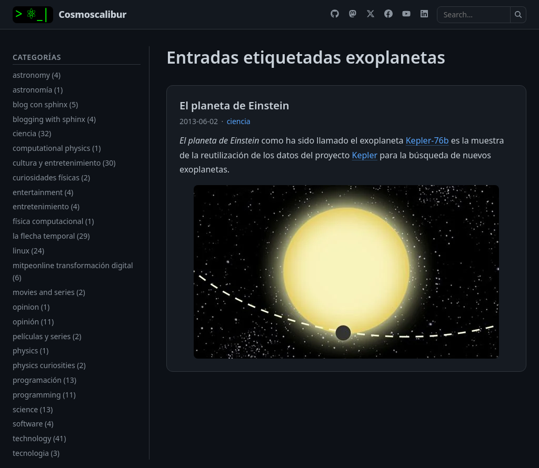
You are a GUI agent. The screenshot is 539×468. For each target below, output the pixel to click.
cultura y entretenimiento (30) (64, 163)
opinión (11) (33, 322)
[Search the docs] (474, 14)
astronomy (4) (37, 75)
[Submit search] (518, 14)
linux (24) (28, 251)
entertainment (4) (43, 192)
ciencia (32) (32, 133)
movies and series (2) (49, 292)
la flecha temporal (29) (51, 236)
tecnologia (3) (36, 453)
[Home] (69, 14)
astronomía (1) (38, 90)
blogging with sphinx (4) (54, 119)
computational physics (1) (57, 148)
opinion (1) (31, 307)
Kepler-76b (427, 140)
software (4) (33, 424)
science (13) (33, 409)
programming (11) (44, 395)
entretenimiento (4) (46, 206)
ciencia (239, 121)
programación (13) (44, 380)
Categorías (37, 57)
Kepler (365, 155)
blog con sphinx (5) (45, 104)
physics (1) (30, 350)
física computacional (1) (53, 221)
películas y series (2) (47, 336)
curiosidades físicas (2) (51, 177)
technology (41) (39, 438)
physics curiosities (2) (49, 365)
